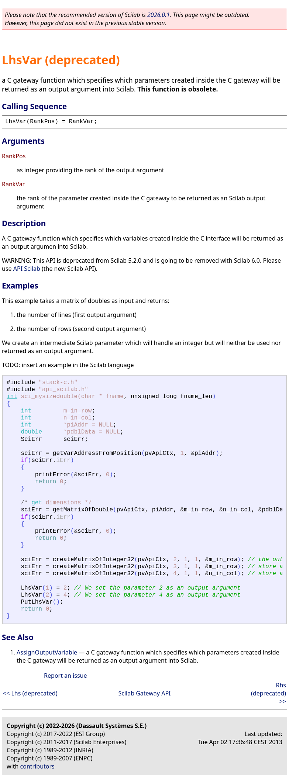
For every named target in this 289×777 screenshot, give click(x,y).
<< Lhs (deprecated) (30, 693)
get (36, 503)
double (31, 432)
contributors (37, 766)
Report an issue (65, 675)
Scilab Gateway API (144, 693)
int (12, 396)
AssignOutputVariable (47, 652)
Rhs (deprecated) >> (268, 693)
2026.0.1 (158, 15)
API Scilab (26, 269)
